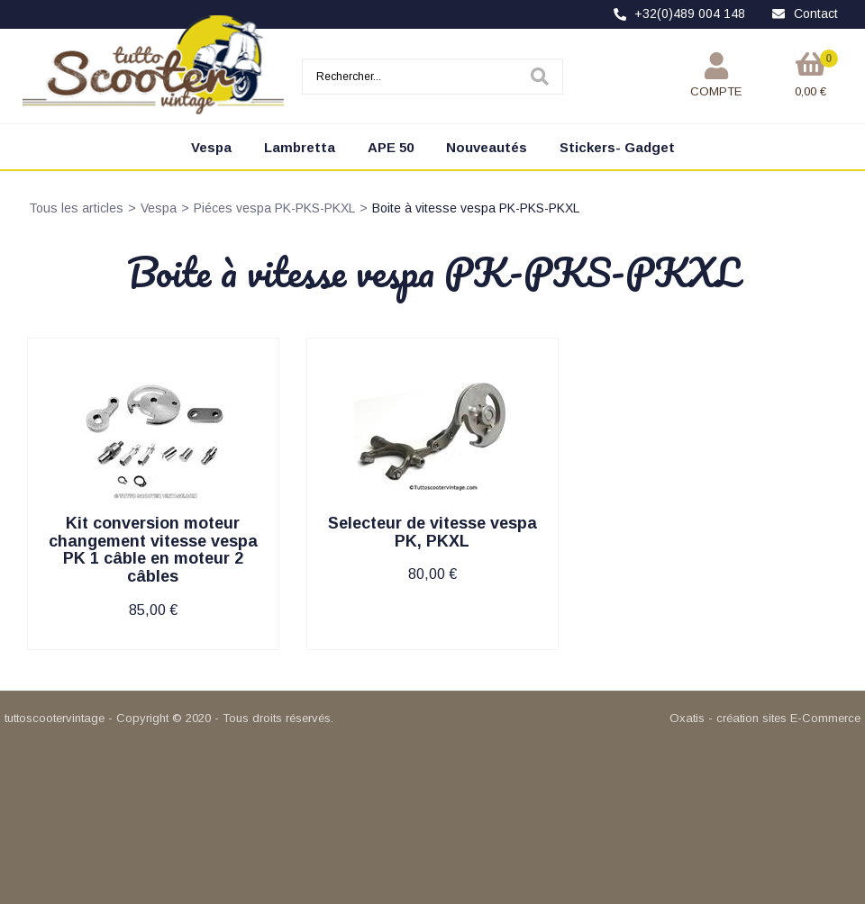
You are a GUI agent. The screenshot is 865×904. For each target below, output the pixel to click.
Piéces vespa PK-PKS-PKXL (274, 208)
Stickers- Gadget (617, 147)
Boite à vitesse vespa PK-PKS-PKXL (475, 208)
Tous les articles (76, 208)
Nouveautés (486, 147)
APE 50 (391, 147)
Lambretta (299, 147)
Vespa (211, 147)
